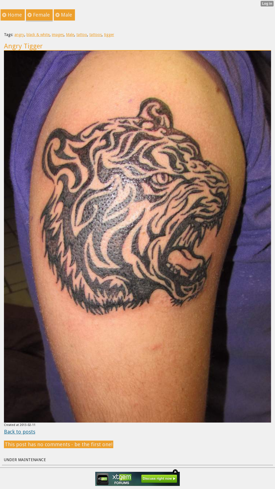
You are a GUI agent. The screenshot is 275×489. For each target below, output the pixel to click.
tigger (109, 34)
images (58, 34)
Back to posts (19, 432)
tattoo (81, 34)
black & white (38, 34)
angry (19, 34)
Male (70, 34)
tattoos (95, 34)
